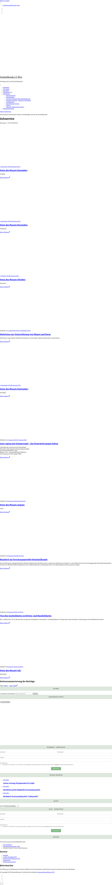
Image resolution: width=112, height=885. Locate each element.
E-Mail (2, 757)
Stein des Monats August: (12, 505)
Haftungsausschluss (9, 862)
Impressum (6, 860)
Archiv (2, 806)
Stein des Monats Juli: (10, 670)
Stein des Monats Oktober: (13, 279)
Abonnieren (56, 768)
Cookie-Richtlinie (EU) (10, 857)
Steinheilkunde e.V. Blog (11, 76)
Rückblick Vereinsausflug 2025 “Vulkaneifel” (20, 796)
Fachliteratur (10, 102)
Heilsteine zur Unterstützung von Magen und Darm (25, 334)
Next (16, 686)
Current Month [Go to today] (5, 702)
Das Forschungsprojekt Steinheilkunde (18, 99)
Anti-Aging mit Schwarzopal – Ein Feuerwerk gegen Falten (29, 443)
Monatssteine (10, 97)
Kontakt (5, 855)
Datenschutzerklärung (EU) (11, 858)
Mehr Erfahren (5, 177)
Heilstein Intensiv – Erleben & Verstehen (18, 100)
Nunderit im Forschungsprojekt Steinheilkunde (23, 559)
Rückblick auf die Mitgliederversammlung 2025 (21, 790)
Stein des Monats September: (14, 389)
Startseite (6, 87)
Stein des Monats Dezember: (14, 170)
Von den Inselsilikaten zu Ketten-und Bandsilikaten (25, 616)
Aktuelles (6, 91)
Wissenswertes (10, 95)
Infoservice (6, 94)
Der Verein (6, 89)
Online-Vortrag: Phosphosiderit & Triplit (18, 783)
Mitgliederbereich (8, 109)
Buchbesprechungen (12, 104)
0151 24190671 (7, 845)
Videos (8, 105)
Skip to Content (4, 1)
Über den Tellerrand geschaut (15, 107)
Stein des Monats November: (14, 225)
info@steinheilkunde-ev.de (11, 5)
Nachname (60, 752)
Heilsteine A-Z (7, 92)
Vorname (3, 752)
